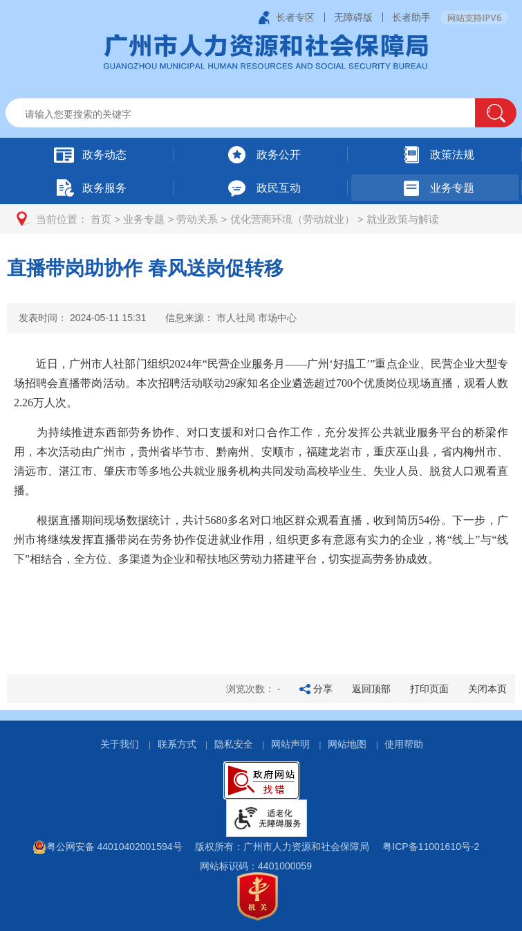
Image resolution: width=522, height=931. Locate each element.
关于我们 (119, 744)
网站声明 (290, 744)
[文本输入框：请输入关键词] (252, 114)
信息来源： (231, 317)
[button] (495, 112)
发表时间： (82, 317)
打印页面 (429, 688)
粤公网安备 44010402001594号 (107, 846)
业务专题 (144, 219)
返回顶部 (371, 688)
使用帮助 (403, 744)
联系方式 (177, 744)
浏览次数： (253, 688)
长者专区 (295, 17)
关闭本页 (487, 688)
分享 (323, 688)
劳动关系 (197, 219)
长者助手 (411, 17)
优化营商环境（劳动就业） (292, 219)
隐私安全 (233, 744)
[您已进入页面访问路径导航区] (261, 219)
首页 (101, 219)
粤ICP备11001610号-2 (430, 846)
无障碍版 (353, 17)
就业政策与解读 (402, 219)
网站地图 (347, 744)
